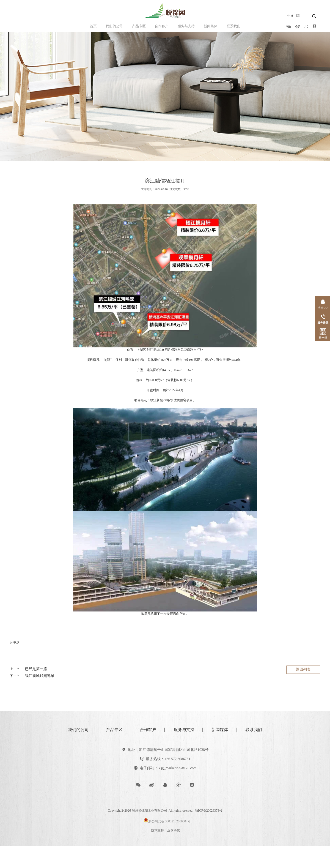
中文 (290, 15)
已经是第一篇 (36, 669)
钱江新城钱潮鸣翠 (39, 676)
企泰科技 (173, 830)
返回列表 (303, 669)
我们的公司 (114, 26)
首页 (93, 26)
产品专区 (139, 26)
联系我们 (233, 26)
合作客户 (161, 26)
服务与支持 (186, 26)
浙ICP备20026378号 (208, 810)
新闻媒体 (210, 26)
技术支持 (157, 830)
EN (298, 15)
